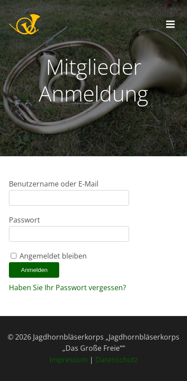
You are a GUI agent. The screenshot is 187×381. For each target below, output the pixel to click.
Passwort (24, 220)
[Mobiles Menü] (170, 24)
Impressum (68, 360)
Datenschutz (116, 360)
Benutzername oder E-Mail (53, 184)
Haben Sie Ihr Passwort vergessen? (67, 287)
